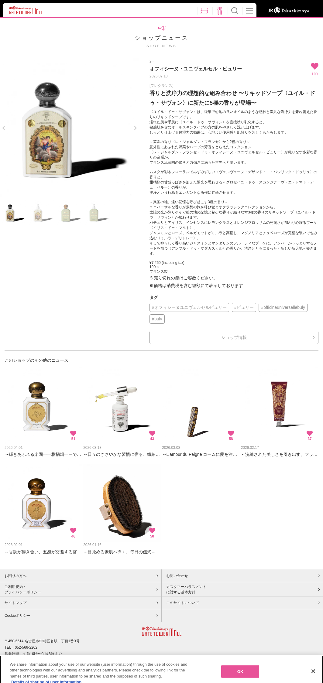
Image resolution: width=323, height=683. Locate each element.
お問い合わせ (177, 576)
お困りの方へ (15, 576)
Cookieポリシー (17, 615)
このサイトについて (182, 603)
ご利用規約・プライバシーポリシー (23, 589)
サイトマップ (15, 603)
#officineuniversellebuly (283, 307)
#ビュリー (244, 307)
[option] (69, 127)
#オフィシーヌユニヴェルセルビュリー (189, 307)
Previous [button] (4, 128)
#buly (157, 318)
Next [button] (135, 128)
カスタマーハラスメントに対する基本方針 (186, 589)
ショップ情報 (234, 337)
